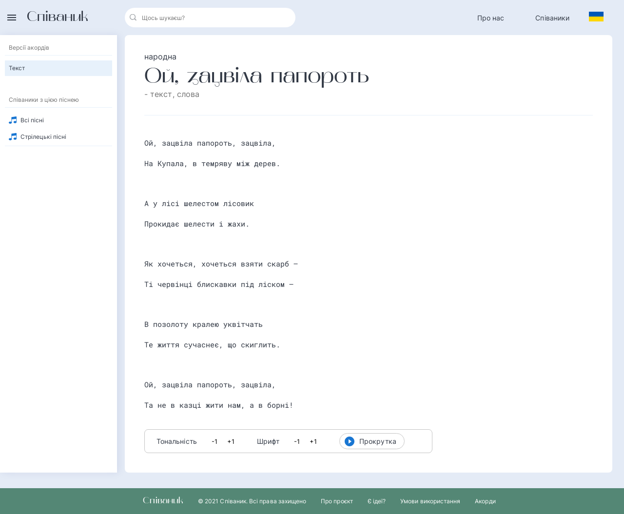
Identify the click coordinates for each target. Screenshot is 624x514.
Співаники (552, 18)
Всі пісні (32, 120)
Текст (17, 68)
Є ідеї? (377, 501)
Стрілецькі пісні (43, 136)
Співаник (57, 17)
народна (160, 56)
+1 (230, 441)
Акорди (485, 501)
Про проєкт (337, 501)
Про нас (491, 18)
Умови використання (430, 501)
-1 (214, 441)
